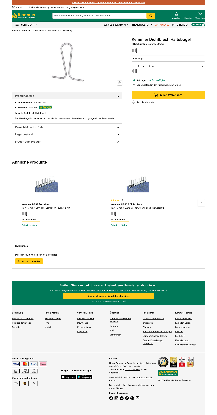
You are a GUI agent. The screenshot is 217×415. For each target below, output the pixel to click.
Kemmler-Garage (183, 322)
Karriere (114, 326)
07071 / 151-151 (132, 369)
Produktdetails (24, 95)
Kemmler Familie (183, 312)
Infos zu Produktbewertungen (157, 331)
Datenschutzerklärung (153, 318)
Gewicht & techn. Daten (30, 127)
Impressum (148, 322)
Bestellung (17, 312)
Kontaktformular (145, 377)
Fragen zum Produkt (28, 141)
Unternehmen (180, 24)
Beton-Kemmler (182, 327)
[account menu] (176, 16)
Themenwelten (140, 24)
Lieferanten (115, 334)
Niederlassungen (53, 318)
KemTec (179, 331)
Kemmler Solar (182, 340)
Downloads (82, 322)
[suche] (103, 16)
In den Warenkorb (168, 95)
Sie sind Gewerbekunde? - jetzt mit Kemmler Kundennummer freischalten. (108, 2)
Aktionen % (162, 24)
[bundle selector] (176, 66)
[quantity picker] (138, 66)
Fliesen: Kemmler (183, 318)
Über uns (114, 312)
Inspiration (82, 331)
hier (121, 388)
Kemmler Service (85, 318)
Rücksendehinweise (21, 322)
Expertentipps (84, 327)
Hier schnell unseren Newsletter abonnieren (108, 296)
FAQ (47, 322)
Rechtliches (148, 312)
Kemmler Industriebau (185, 344)
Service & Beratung (115, 24)
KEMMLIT (180, 336)
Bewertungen (21, 246)
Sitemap (147, 327)
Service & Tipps (85, 312)
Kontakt (48, 327)
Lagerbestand (24, 134)
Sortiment (24, 25)
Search (150, 16)
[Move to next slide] (201, 202)
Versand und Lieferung (23, 318)
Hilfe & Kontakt (52, 312)
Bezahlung (17, 327)
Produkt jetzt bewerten (29, 261)
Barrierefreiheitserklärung (155, 336)
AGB (112, 330)
